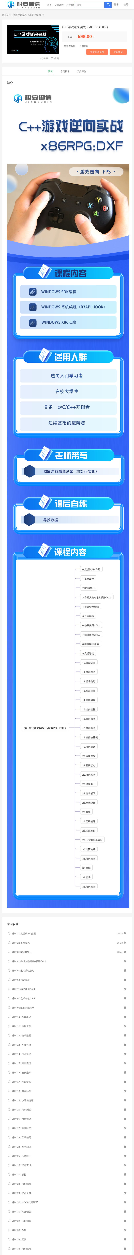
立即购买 (118, 52)
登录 (116, 4)
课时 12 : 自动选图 (21, 1035)
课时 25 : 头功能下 (21, 1156)
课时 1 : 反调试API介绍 (24, 933)
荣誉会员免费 (97, 52)
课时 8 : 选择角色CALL (23, 998)
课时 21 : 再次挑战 (21, 1119)
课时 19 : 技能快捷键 (22, 1100)
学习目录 (65, 71)
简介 (50, 71)
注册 (126, 4)
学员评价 (81, 71)
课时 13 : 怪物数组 (21, 1044)
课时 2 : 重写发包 (21, 942)
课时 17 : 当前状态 (21, 1082)
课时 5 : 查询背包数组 (23, 970)
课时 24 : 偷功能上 (21, 1146)
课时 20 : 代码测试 (21, 1109)
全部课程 (59, 4)
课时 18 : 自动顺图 (21, 1091)
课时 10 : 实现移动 (21, 1017)
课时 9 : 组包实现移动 (23, 1007)
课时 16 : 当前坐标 (21, 1072)
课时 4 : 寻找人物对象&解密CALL (29, 961)
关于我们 (70, 4)
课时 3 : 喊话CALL (21, 952)
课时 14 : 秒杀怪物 (21, 1054)
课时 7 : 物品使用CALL (23, 989)
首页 (49, 4)
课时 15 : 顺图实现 (21, 1063)
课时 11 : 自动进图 (21, 1026)
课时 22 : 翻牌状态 (21, 1128)
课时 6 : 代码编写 (21, 980)
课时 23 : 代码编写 (21, 1137)
